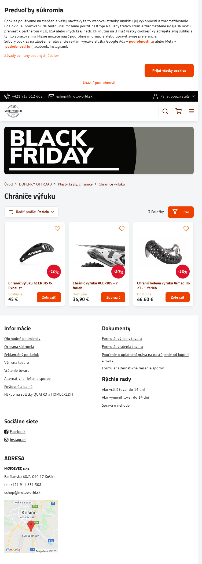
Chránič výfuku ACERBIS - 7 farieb (95, 285)
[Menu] (191, 111)
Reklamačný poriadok (21, 354)
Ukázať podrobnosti (99, 82)
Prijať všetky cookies (169, 70)
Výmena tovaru (16, 362)
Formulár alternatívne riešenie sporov (133, 368)
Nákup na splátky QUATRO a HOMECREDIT (39, 394)
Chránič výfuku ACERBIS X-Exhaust (30, 285)
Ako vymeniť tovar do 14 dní (125, 397)
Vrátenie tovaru (17, 370)
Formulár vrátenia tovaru (122, 346)
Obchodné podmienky (22, 338)
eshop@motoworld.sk (22, 492)
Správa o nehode (116, 405)
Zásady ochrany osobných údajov (31, 55)
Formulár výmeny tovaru (122, 338)
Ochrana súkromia (19, 346)
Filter (180, 212)
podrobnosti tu (141, 41)
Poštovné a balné (18, 386)
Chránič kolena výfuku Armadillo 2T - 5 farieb (163, 285)
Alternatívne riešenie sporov (27, 378)
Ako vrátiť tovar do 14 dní (123, 389)
